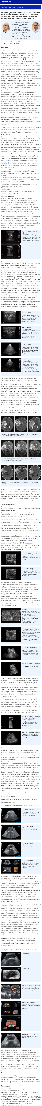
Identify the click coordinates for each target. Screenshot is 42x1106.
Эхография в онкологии (13, 43)
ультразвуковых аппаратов (20, 61)
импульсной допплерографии (29, 370)
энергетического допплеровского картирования (14, 267)
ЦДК (7, 160)
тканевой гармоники (20, 265)
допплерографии (31, 682)
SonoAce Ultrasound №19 (13, 42)
